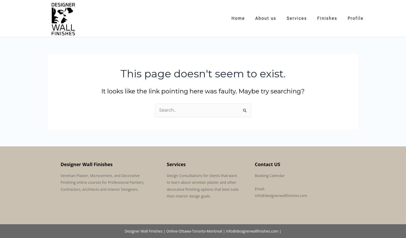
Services (297, 18)
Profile (355, 18)
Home (238, 18)
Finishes (327, 18)
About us (265, 18)
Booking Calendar (270, 175)
